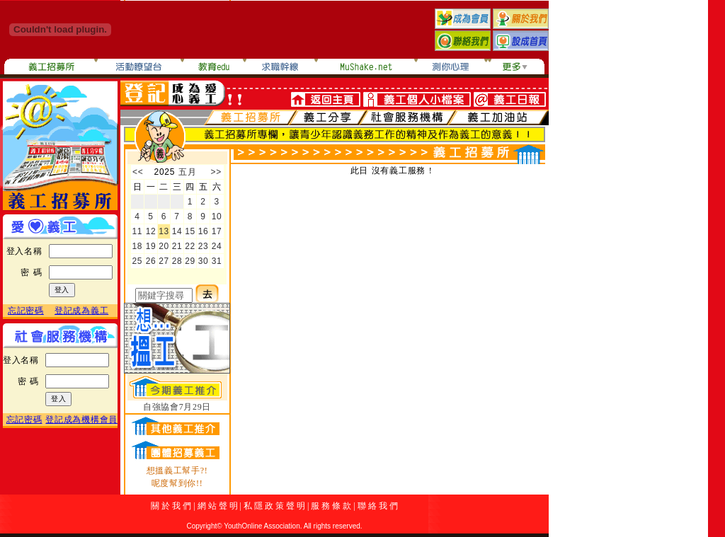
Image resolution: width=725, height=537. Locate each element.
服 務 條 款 (331, 506)
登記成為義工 (81, 311)
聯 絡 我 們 (378, 506)
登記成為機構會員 (81, 420)
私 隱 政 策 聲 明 (274, 506)
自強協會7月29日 (177, 407)
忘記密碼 (26, 311)
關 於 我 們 (171, 506)
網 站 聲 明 (218, 506)
